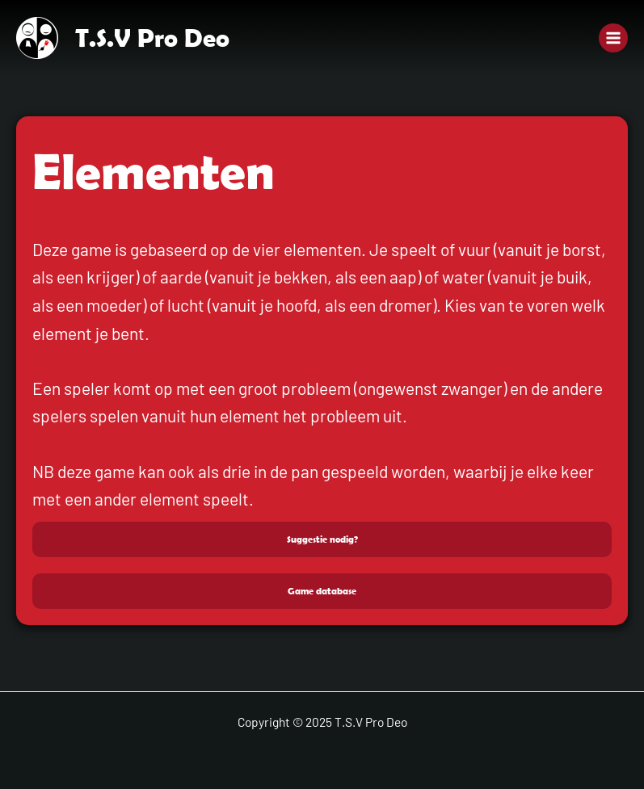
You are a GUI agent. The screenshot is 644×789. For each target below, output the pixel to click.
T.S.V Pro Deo (152, 37)
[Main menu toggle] (613, 37)
